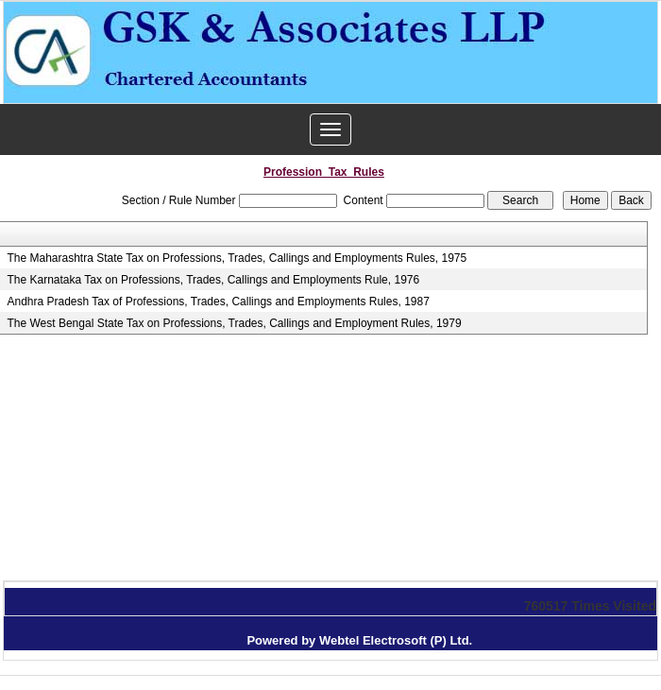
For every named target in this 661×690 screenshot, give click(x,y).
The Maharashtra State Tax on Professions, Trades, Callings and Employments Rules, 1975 (236, 258)
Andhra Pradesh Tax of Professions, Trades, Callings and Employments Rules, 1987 (218, 301)
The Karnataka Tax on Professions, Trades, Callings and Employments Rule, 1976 (213, 279)
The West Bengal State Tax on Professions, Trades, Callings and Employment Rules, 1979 (234, 323)
